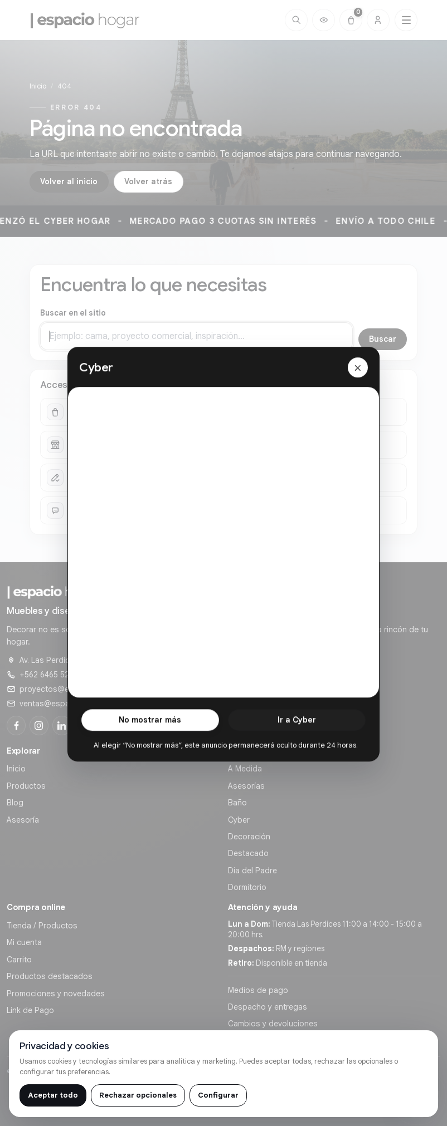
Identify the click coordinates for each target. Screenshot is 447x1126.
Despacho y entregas (267, 1007)
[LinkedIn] (61, 725)
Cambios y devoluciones (273, 1024)
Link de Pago (30, 1010)
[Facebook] (16, 725)
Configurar (218, 1095)
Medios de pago (258, 990)
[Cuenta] (378, 20)
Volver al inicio (69, 181)
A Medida (245, 769)
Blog (15, 803)
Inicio (38, 86)
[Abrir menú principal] (406, 20)
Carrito (19, 960)
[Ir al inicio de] (85, 20)
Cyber (239, 820)
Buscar (382, 339)
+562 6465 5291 (48, 675)
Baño (237, 803)
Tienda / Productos (42, 926)
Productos (26, 786)
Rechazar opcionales (138, 1095)
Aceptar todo (53, 1095)
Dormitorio (247, 887)
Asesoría (23, 820)
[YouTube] (84, 725)
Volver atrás (148, 181)
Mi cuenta (24, 942)
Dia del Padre (252, 871)
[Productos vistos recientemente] (323, 20)
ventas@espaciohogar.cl (65, 704)
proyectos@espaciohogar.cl (71, 689)
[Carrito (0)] (350, 20)
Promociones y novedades (56, 994)
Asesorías (246, 786)
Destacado (248, 853)
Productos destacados (50, 976)
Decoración (249, 837)
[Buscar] (296, 20)
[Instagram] (39, 725)
